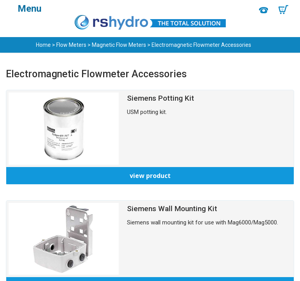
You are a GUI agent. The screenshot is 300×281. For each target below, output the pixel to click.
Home (43, 45)
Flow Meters (71, 45)
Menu (29, 8)
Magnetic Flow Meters (119, 45)
